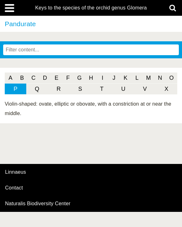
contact (14, 187)
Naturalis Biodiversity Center (38, 203)
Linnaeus (15, 172)
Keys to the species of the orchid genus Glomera (91, 7)
